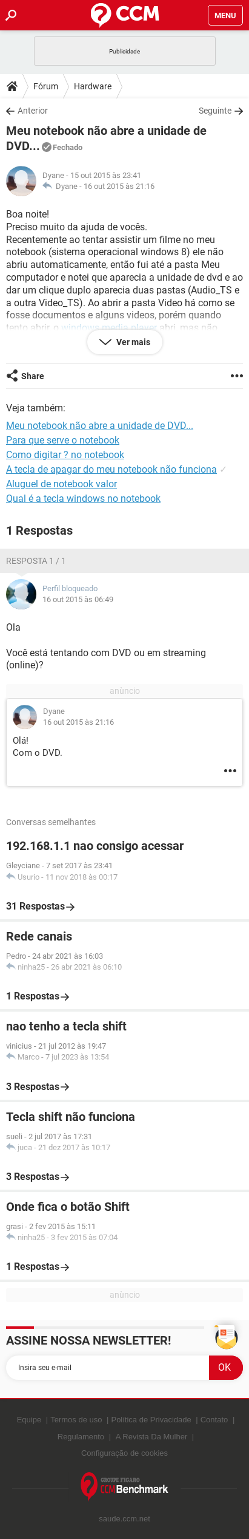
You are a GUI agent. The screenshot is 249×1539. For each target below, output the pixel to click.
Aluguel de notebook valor (61, 484)
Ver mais (132, 342)
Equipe (29, 1419)
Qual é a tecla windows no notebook (83, 498)
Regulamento (81, 1436)
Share (32, 376)
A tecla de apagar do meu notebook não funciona (111, 469)
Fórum (45, 86)
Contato (214, 1419)
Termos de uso (76, 1419)
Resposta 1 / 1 (36, 561)
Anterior (33, 110)
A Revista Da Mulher (152, 1436)
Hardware (92, 86)
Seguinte (215, 110)
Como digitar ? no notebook (65, 455)
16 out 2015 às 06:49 (77, 599)
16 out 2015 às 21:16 (119, 186)
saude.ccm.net (124, 1518)
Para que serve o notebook (62, 440)
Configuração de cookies (124, 1453)
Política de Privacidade (151, 1419)
